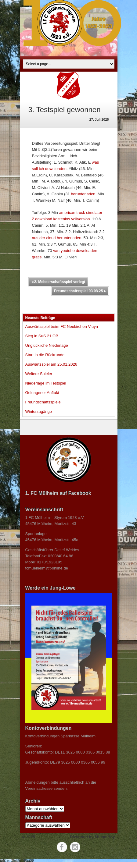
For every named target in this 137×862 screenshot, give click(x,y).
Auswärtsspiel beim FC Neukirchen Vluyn (61, 326)
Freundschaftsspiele (43, 402)
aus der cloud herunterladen (56, 238)
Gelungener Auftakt (42, 392)
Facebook (61, 847)
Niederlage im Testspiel (45, 383)
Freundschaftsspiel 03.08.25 (80, 291)
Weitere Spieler (38, 373)
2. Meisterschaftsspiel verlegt (58, 282)
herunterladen (83, 194)
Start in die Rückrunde (45, 355)
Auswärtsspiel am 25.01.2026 (51, 364)
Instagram (75, 847)
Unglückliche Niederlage (46, 345)
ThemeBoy (105, 837)
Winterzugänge (38, 411)
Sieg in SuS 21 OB (41, 336)
